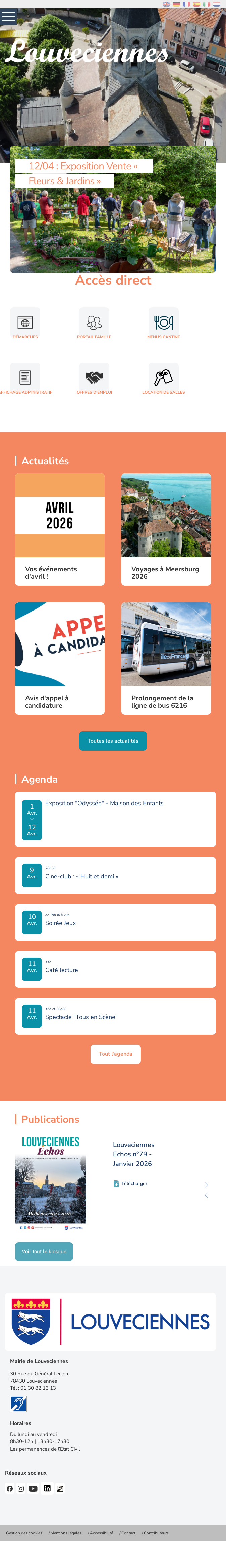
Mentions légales (66, 1533)
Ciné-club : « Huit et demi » (81, 876)
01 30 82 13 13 (38, 1388)
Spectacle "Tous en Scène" (81, 1017)
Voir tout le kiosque (44, 1251)
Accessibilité (101, 1533)
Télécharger (134, 1183)
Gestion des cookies (24, 1533)
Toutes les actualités (113, 741)
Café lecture (61, 970)
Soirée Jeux (60, 923)
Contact (128, 1533)
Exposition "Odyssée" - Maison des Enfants (104, 803)
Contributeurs (156, 1533)
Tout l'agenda (115, 1054)
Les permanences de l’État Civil (45, 1449)
